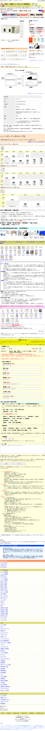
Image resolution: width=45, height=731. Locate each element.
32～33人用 (36, 317)
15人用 (36, 312)
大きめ (19, 254)
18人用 (3, 317)
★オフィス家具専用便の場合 (8, 497)
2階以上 (36, 416)
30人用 (31, 317)
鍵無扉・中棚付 (4, 585)
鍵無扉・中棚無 (4, 587)
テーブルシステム (4, 632)
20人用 (7, 317)
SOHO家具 (3, 682)
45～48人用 (12, 323)
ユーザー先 (22, 428)
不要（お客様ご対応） (19, 409)
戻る (2, 540)
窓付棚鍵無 (11, 259)
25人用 (21, 317)
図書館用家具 (3, 670)
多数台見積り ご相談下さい (36, 50)
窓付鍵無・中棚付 (4, 611)
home (3, 713)
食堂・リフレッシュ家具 (6, 664)
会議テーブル (3, 636)
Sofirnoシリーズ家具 (5, 690)
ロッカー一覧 (3, 617)
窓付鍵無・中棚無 (4, 613)
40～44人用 (7, 323)
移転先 (17, 428)
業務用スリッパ (4, 697)
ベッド (2, 674)
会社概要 (31, 713)
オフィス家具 (3, 624)
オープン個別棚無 (4, 573)
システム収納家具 (4, 652)
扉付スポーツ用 (4, 597)
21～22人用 (12, 317)
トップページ (3, 7)
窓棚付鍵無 (6, 259)
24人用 (17, 317)
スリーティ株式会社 (41, 0)
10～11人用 (22, 312)
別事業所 (28, 428)
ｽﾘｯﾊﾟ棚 (23, 250)
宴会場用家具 (3, 672)
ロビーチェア (3, 656)
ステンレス (28, 254)
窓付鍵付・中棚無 (4, 609)
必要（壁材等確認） (17, 422)
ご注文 (40, 36)
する (11, 409)
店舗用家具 (3, 678)
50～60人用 (17, 323)
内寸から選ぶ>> (4, 566)
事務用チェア (3, 630)
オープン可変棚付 (4, 579)
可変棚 (19, 250)
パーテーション (4, 634)
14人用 (31, 312)
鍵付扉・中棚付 (4, 581)
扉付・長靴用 (3, 593)
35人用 (40, 317)
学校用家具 (3, 668)
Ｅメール (2, 707)
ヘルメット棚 (3, 619)
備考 (22, 36)
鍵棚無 (40, 250)
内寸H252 (2, 254)
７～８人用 (12, 312)
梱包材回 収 (42, 40)
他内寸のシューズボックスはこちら (36, 93)
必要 (15, 420)
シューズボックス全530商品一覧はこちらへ (10, 64)
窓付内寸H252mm (4, 615)
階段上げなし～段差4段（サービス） (17, 416)
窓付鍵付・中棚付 (4, 607)
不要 (15, 411)
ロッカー (2, 644)
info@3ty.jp (22, 718)
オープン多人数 (4, 577)
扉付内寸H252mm (4, 589)
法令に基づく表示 (39, 713)
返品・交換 (24, 713)
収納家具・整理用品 (5, 648)
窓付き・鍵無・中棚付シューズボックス (27, 7)
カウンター (3, 654)
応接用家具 (3, 662)
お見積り (33, 36)
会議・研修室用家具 (5, 640)
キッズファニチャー (5, 688)
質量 (22, 34)
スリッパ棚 (3, 599)
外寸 (22, 26)
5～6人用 (7, 312)
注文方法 (8, 713)
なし (30, 430)
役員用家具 (3, 660)
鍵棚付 (28, 250)
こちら (43, 344)
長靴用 (10, 254)
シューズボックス (4, 646)
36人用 (3, 323)
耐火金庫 (2, 650)
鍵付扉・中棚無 (4, 583)
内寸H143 (10, 250)
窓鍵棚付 (40, 254)
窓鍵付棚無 (2, 259)
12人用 (26, 312)
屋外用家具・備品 (4, 666)
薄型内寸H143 (3, 575)
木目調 (32, 254)
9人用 (17, 312)
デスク (2, 626)
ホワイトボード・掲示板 (6, 642)
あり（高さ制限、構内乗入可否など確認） (18, 430)
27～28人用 (26, 317)
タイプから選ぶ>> (4, 562)
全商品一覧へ (41, 331)
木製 (36, 254)
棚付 (2, 250)
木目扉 (2, 601)
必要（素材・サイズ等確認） (23, 418)
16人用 (40, 312)
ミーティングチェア (5, 638)
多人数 (15, 250)
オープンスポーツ (4, 595)
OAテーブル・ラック (5, 628)
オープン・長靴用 (4, 591)
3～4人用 (3, 312)
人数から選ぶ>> (4, 564)
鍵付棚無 (32, 250)
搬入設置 (39, 39)
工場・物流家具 (4, 676)
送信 (6, 463)
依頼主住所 (11, 428)
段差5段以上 (30, 416)
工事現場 (34, 428)
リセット (19, 463)
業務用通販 (3, 703)
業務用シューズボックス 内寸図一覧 (36, 141)
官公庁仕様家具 (4, 684)
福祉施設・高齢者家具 (5, 686)
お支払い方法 (16, 713)
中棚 (22, 31)
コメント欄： (22, 448)
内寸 (22, 28)
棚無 (6, 250)
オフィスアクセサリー (5, 658)
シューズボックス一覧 (12, 7)
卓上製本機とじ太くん (5, 699)
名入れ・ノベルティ (5, 701)
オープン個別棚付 (4, 571)
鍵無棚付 (36, 250)
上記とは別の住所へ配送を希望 (8, 401)
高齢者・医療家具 (4, 680)
